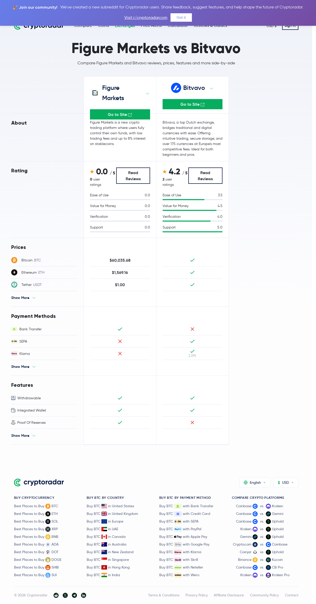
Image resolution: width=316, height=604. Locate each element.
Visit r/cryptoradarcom (145, 17)
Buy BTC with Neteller (181, 567)
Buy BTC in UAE (102, 529)
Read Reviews (133, 175)
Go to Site (192, 104)
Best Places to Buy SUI (35, 575)
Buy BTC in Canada (106, 536)
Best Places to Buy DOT (36, 552)
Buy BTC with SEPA (179, 521)
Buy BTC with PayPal (180, 529)
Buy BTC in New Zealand (110, 552)
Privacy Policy (197, 595)
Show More (20, 297)
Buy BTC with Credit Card (184, 513)
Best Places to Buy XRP (36, 529)
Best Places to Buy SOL (36, 521)
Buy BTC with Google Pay (184, 544)
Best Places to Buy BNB (36, 536)
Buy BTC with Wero (179, 575)
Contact (291, 595)
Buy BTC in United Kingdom (112, 513)
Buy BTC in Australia (106, 544)
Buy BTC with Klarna (180, 552)
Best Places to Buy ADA (36, 544)
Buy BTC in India (103, 575)
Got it (181, 17)
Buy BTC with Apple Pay (183, 536)
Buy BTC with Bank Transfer (186, 506)
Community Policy (264, 595)
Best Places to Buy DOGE (37, 559)
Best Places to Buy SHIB (36, 567)
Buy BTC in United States (110, 506)
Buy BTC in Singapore (108, 559)
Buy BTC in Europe (105, 521)
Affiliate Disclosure (229, 595)
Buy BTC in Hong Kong (108, 567)
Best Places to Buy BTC (36, 506)
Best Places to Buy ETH (36, 513)
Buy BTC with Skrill (178, 559)
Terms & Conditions (163, 595)
